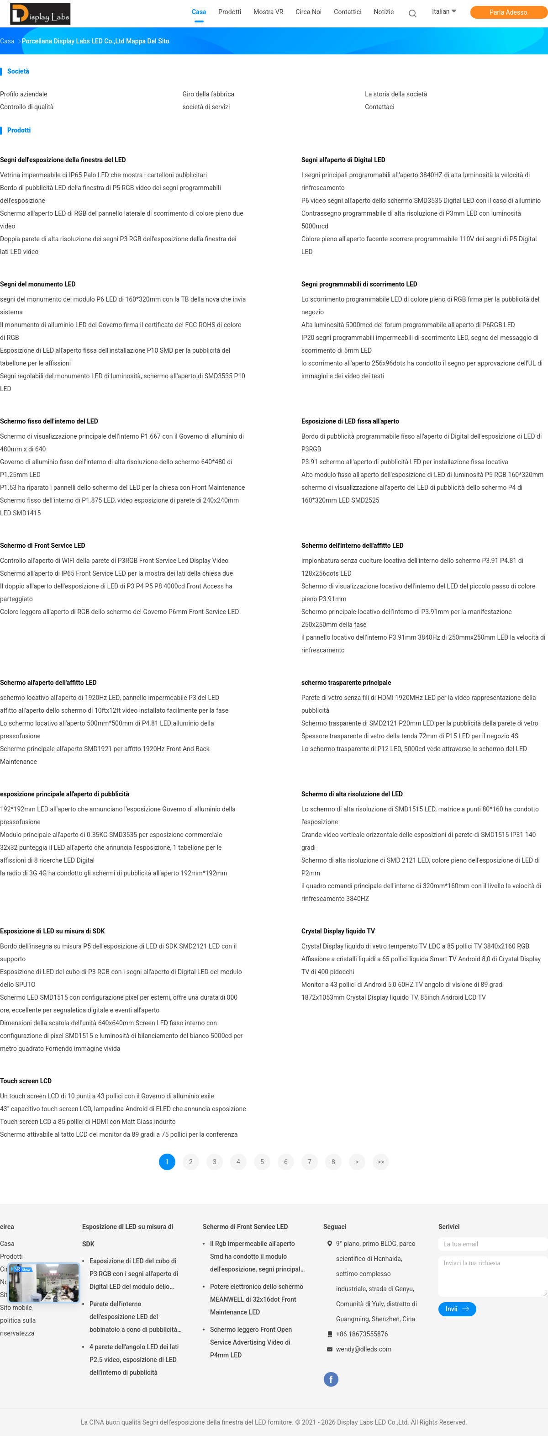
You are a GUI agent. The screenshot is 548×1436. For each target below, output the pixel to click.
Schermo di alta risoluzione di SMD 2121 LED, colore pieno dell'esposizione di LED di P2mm (420, 867)
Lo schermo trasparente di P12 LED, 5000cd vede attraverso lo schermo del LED (414, 748)
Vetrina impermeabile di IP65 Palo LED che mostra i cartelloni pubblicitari (103, 175)
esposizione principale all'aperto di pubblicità (64, 794)
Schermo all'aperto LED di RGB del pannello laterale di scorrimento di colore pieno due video (121, 220)
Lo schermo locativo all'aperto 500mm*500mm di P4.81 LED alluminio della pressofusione (107, 730)
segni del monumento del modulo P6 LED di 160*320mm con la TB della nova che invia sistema (123, 306)
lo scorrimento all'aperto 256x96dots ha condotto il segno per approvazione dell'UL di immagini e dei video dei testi (422, 370)
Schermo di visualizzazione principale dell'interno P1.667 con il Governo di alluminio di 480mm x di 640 (122, 443)
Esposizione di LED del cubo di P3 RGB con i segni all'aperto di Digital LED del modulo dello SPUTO (121, 978)
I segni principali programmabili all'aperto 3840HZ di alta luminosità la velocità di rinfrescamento (415, 181)
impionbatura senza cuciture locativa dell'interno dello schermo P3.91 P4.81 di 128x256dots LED (412, 567)
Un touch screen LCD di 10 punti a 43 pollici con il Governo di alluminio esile (107, 1096)
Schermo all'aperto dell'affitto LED (48, 682)
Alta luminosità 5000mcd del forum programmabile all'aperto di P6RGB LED (408, 325)
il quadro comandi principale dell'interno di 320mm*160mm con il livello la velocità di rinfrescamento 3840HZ (421, 892)
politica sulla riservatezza (18, 1327)
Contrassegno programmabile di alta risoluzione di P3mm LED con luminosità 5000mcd (411, 220)
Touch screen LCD (26, 1081)
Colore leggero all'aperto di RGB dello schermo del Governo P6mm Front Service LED (119, 611)
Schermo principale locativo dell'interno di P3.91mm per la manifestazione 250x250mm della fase (406, 618)
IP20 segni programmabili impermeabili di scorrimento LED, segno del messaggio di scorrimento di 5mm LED (419, 344)
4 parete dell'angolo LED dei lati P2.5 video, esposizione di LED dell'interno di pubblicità (134, 1359)
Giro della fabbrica (209, 94)
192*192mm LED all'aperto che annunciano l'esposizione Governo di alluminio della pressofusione (118, 815)
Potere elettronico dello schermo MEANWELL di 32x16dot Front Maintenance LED (256, 1299)
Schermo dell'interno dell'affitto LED (352, 545)
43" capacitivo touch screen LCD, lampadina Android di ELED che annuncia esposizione (123, 1109)
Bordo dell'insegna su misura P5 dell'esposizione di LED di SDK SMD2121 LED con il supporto (118, 953)
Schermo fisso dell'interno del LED (49, 421)
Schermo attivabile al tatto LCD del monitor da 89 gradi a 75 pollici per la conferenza (119, 1134)
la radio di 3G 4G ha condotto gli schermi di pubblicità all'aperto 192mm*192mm (113, 873)
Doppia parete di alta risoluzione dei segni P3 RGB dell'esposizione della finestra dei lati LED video (118, 245)
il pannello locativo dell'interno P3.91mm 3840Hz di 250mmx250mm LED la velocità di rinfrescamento (423, 644)
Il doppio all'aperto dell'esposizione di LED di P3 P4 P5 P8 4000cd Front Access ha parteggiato (116, 593)
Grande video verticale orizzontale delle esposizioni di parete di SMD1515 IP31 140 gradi (418, 841)
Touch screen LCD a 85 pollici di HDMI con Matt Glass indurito (88, 1121)
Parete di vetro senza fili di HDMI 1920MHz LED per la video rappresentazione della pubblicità (418, 704)
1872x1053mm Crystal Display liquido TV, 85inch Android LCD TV (393, 997)
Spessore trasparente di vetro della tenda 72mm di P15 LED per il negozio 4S (409, 736)
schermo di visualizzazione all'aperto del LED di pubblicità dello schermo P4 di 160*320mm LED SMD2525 (411, 494)
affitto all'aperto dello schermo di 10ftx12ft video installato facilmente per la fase (114, 710)
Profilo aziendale (23, 94)
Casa (7, 1243)
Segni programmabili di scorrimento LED (359, 284)
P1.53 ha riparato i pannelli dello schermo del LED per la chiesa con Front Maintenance (122, 487)
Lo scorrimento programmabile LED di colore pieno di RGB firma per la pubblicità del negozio (420, 306)
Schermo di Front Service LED (42, 545)
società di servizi (206, 107)
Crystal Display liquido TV (338, 931)
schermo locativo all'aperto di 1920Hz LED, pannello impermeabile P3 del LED (109, 697)
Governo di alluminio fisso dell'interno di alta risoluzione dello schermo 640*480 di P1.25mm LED (116, 468)
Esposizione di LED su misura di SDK (52, 931)
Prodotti (11, 1256)
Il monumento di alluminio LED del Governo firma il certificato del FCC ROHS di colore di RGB (121, 331)
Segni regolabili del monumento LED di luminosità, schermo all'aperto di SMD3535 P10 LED (122, 382)
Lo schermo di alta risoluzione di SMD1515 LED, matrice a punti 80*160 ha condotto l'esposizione (420, 815)
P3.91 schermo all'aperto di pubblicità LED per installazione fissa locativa (404, 462)
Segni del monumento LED (38, 284)
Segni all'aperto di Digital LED (343, 160)
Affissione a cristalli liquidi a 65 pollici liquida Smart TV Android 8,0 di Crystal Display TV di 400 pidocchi (421, 965)
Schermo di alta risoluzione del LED (352, 794)
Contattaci (380, 107)
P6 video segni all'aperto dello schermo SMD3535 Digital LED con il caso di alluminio (421, 200)
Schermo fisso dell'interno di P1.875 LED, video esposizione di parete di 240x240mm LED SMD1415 (119, 507)
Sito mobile (16, 1307)
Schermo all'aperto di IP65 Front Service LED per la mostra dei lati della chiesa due (116, 573)
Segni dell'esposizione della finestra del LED (63, 160)
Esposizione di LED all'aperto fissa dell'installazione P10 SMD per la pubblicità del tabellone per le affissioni (115, 357)
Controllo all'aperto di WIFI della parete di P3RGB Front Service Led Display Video (114, 560)
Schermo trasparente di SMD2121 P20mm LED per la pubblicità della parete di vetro (419, 723)
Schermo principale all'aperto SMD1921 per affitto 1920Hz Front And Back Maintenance (105, 755)
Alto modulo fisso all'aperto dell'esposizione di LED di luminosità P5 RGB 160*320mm (422, 474)
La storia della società (396, 94)
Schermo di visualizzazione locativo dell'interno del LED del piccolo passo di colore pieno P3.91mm (418, 593)
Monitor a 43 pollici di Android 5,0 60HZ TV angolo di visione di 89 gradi (402, 984)
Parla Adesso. (509, 12)
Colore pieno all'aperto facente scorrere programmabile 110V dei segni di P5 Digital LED (419, 245)
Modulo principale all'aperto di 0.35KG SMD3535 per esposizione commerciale (111, 834)
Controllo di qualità (26, 107)
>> (381, 1162)
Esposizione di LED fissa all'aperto (350, 421)
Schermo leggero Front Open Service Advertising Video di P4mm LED (251, 1342)
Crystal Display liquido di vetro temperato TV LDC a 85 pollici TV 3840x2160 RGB (415, 946)
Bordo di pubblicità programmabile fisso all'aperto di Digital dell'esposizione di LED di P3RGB (421, 443)
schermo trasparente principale (346, 682)
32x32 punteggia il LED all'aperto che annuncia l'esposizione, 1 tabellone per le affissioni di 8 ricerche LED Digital (110, 854)
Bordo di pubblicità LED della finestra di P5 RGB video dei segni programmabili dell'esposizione (110, 194)
